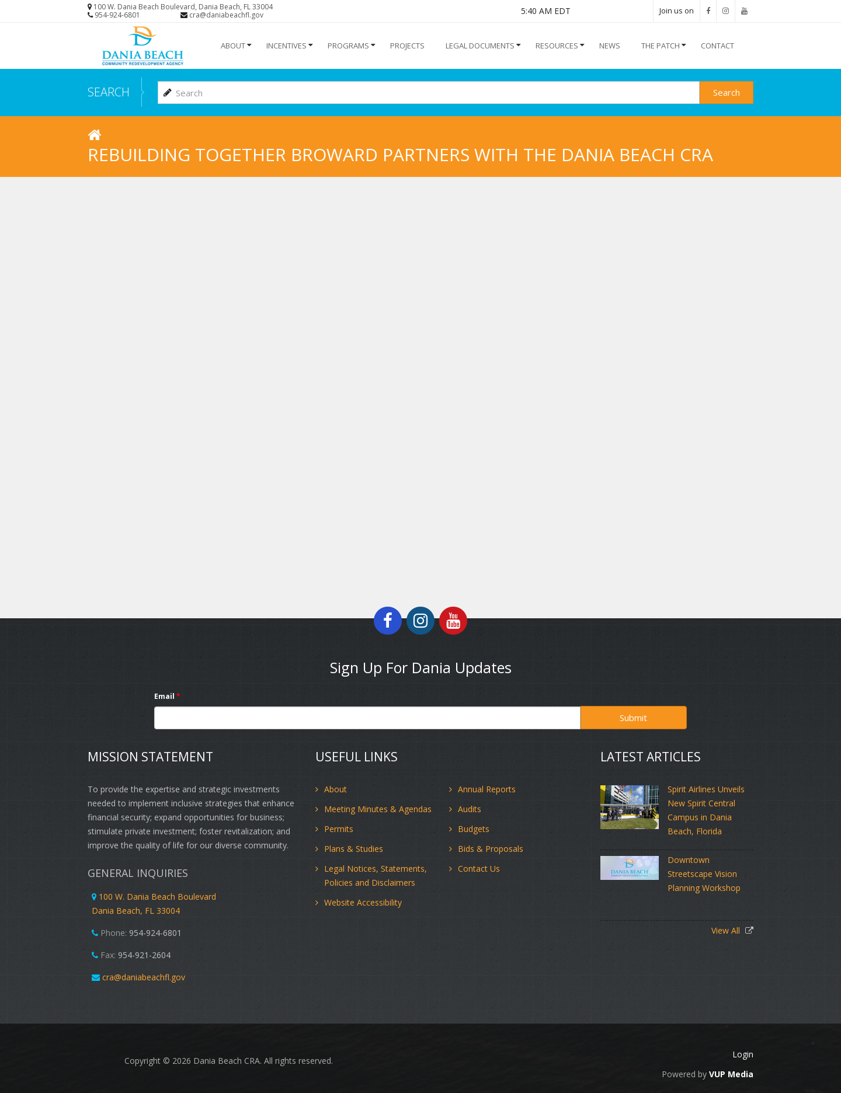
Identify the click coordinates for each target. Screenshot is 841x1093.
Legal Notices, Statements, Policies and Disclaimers (375, 875)
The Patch (660, 45)
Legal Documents (480, 45)
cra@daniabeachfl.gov (226, 15)
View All (726, 930)
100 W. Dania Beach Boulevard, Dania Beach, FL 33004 (183, 7)
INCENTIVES (286, 45)
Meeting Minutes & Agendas (378, 808)
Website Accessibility (363, 902)
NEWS (609, 45)
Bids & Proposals (490, 848)
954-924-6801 (117, 15)
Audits (469, 808)
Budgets (473, 828)
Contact (717, 45)
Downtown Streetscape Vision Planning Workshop (704, 873)
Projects (407, 45)
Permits (338, 828)
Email (167, 696)
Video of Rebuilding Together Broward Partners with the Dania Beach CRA (420, 387)
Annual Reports (487, 789)
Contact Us (479, 868)
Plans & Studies (353, 848)
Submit (633, 717)
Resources (557, 45)
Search (726, 92)
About (233, 45)
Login (742, 1054)
